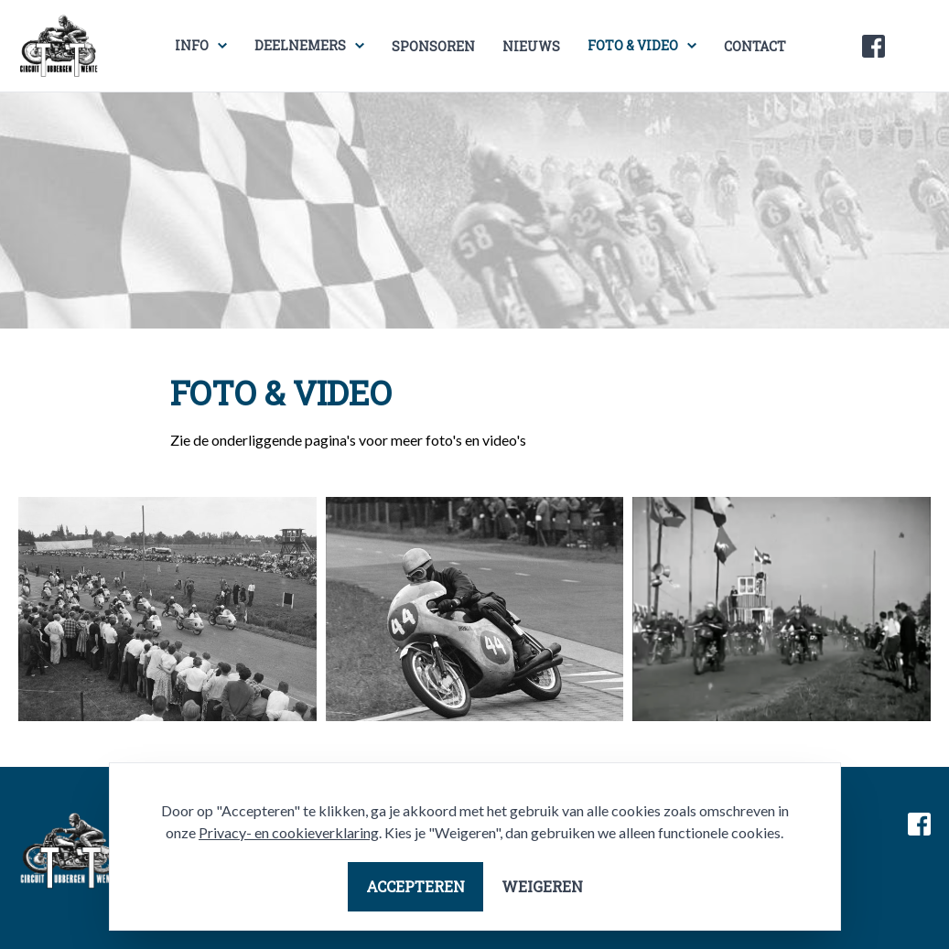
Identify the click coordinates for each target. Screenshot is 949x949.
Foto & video (633, 45)
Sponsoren (433, 46)
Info (192, 45)
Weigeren (542, 886)
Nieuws (531, 46)
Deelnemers (300, 45)
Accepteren (415, 886)
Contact (755, 46)
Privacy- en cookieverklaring (289, 832)
